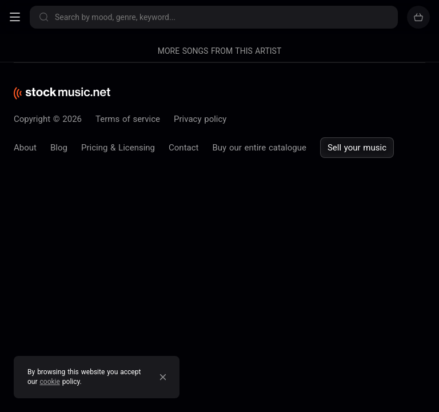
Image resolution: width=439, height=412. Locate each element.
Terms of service (127, 119)
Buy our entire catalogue (259, 147)
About (25, 147)
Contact (183, 147)
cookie (50, 382)
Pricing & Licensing (118, 147)
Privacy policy (200, 119)
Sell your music (357, 147)
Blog (58, 147)
